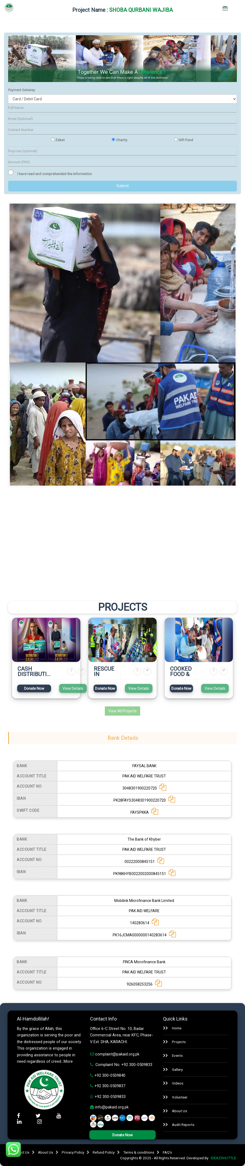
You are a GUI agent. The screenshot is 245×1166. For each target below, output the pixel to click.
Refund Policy (104, 1152)
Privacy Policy (73, 1152)
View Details (73, 688)
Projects (179, 1042)
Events (177, 1055)
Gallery (177, 1069)
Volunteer (180, 1097)
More (68, 1061)
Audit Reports (183, 1124)
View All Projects (122, 711)
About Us (179, 1111)
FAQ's (167, 1152)
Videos (177, 1083)
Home (176, 1028)
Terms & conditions (138, 1152)
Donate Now (34, 688)
